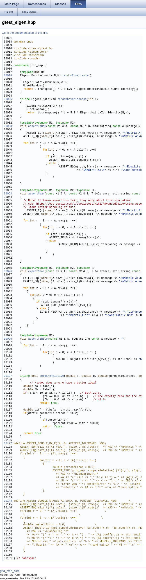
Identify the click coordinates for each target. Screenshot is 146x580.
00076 (8, 271)
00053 (8, 194)
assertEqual (37, 126)
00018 (8, 76)
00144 (8, 501)
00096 (8, 339)
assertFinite (38, 339)
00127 (8, 444)
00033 (8, 126)
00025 (8, 99)
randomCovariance (75, 76)
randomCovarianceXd (72, 99)
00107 (8, 376)
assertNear (36, 194)
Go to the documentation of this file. (25, 32)
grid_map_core (10, 571)
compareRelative (51, 376)
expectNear (36, 271)
